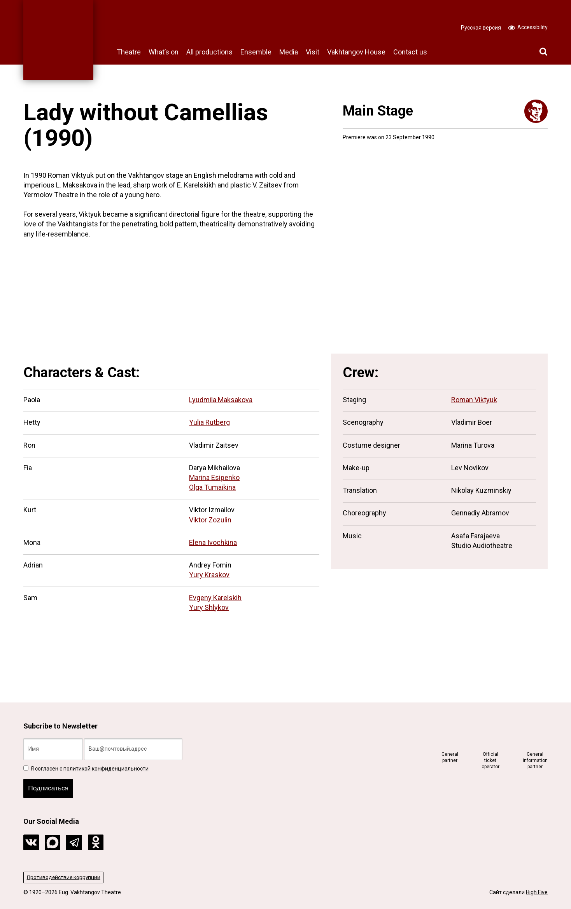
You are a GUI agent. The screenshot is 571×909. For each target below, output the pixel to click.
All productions (209, 52)
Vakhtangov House (356, 52)
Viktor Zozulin (210, 520)
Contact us (410, 52)
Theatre (129, 52)
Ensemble (255, 52)
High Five (537, 892)
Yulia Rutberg (209, 422)
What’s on (164, 52)
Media (288, 52)
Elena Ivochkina (213, 542)
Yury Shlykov (209, 607)
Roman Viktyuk (474, 400)
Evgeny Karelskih (215, 598)
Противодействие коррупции (64, 877)
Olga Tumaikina (212, 487)
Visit (312, 52)
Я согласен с (86, 767)
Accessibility (528, 27)
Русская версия (481, 28)
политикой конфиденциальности (106, 767)
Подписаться (49, 788)
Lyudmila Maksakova (220, 400)
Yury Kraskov (209, 575)
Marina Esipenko (214, 477)
